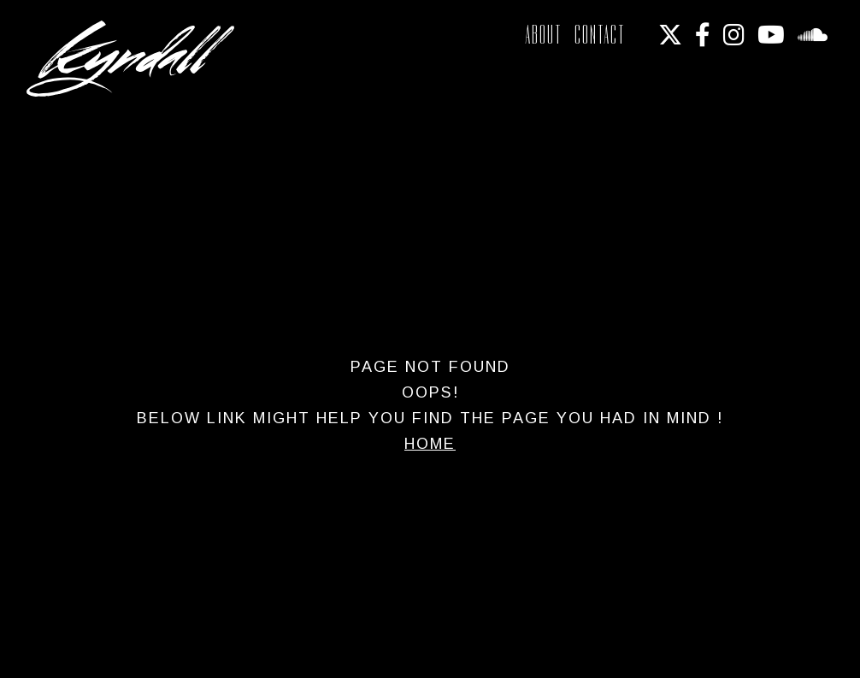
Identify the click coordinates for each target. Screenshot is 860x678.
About (544, 35)
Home (430, 443)
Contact (600, 35)
